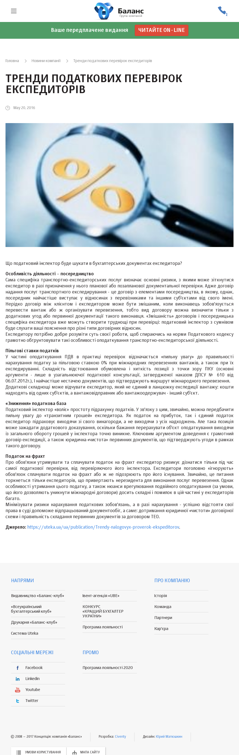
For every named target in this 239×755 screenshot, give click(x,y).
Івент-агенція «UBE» (101, 596)
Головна (12, 61)
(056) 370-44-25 (222, 11)
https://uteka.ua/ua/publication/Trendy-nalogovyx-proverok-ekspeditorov (103, 527)
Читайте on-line (161, 30)
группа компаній (120, 11)
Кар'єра (161, 629)
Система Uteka (24, 633)
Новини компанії (46, 61)
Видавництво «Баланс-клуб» (37, 596)
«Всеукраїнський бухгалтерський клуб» (31, 609)
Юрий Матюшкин (169, 737)
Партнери (163, 618)
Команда (162, 607)
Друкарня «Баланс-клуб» (34, 622)
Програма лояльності (103, 627)
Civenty (120, 737)
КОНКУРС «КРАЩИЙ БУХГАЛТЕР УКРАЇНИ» (103, 611)
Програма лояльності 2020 (108, 668)
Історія (160, 596)
